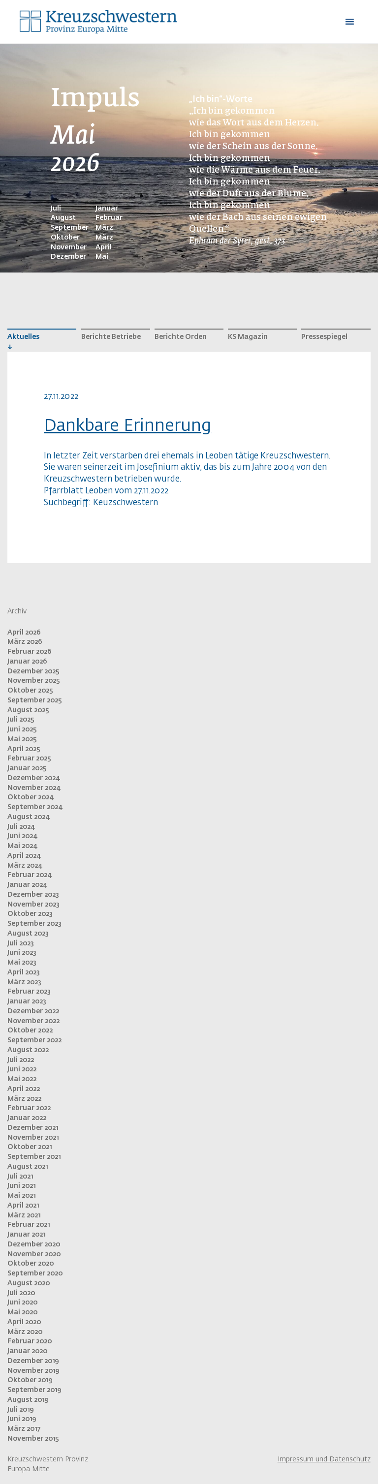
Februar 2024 (29, 875)
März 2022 (24, 1098)
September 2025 (34, 700)
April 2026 (24, 632)
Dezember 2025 (33, 671)
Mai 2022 (21, 1079)
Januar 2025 (27, 768)
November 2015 (33, 1438)
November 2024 (33, 788)
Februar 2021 (28, 1224)
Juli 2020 (21, 1293)
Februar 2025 (29, 758)
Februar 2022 (29, 1108)
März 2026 (24, 641)
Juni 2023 (21, 952)
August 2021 (27, 1166)
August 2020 (28, 1283)
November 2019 (33, 1370)
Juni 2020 (22, 1302)
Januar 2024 (27, 884)
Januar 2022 (26, 1118)
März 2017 (23, 1428)
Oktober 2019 (29, 1380)
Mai (101, 256)
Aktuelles (23, 336)
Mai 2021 (21, 1195)
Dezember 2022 (33, 1011)
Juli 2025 (20, 719)
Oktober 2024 (30, 797)
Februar (109, 217)
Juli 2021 (20, 1176)
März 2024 (24, 865)
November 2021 (33, 1137)
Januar (106, 208)
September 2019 (34, 1390)
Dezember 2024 (33, 778)
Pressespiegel (324, 336)
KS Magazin (248, 336)
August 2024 (28, 817)
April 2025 (23, 749)
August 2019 (27, 1399)
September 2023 (34, 923)
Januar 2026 (27, 661)
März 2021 (23, 1215)
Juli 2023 (20, 943)
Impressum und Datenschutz (324, 1459)
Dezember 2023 (33, 894)
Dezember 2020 (33, 1244)
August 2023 (28, 933)
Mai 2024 (22, 846)
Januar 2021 (26, 1234)
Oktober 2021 (29, 1147)
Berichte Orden (181, 336)
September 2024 (34, 807)
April (103, 247)
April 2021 (23, 1205)
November (69, 247)
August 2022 (28, 1050)
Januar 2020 (27, 1351)
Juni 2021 (21, 1185)
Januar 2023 (26, 1001)
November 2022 (33, 1021)
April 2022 (23, 1089)
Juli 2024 (20, 826)
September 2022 (34, 1040)
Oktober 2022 (30, 1030)
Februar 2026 (29, 651)
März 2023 (24, 982)
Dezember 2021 (32, 1127)
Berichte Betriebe (111, 336)
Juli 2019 (20, 1409)
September (70, 227)
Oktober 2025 (30, 690)
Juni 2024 (22, 836)
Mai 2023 (21, 962)
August (63, 217)
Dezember (68, 256)
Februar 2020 (29, 1341)
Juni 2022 (21, 1069)
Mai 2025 (22, 739)
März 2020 (24, 1332)
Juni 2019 (21, 1419)
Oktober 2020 (30, 1263)
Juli (56, 208)
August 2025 (28, 710)
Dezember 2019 (33, 1361)
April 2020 (24, 1322)
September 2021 (34, 1156)
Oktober (65, 237)
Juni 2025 (22, 729)
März (104, 227)
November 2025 (33, 680)
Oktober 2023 (30, 913)
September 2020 (35, 1273)
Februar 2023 (29, 991)
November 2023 (33, 904)
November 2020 (34, 1254)
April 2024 (23, 855)
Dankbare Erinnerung (127, 426)
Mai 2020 (22, 1312)
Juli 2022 (20, 1060)
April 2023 (23, 972)
